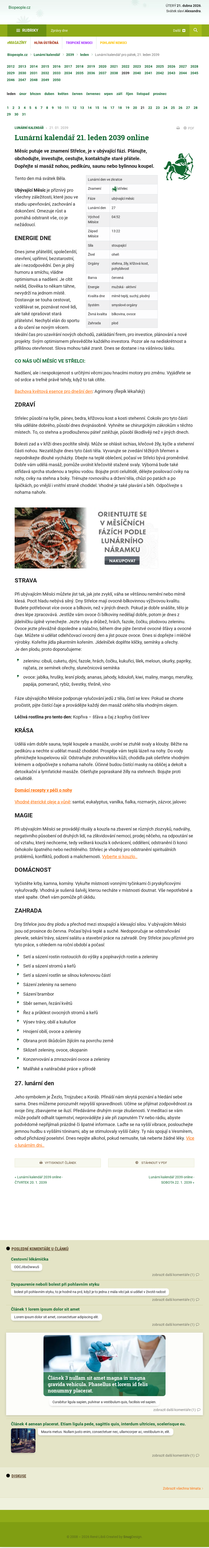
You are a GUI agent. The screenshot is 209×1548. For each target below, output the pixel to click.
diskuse (16, 1476)
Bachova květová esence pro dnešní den (54, 391)
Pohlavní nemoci (113, 43)
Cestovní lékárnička (29, 1260)
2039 (70, 55)
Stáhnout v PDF (151, 1163)
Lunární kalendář (47, 55)
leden (84, 55)
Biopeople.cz (20, 8)
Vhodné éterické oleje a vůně (42, 801)
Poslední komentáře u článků (37, 1249)
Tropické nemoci (79, 43)
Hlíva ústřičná (46, 43)
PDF (189, 128)
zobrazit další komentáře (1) (173, 1275)
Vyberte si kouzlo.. (119, 856)
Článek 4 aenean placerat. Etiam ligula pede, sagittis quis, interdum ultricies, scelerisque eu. (98, 1424)
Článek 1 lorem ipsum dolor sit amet (45, 1310)
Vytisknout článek (58, 1163)
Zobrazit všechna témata (182, 1489)
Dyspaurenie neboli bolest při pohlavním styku (55, 1285)
